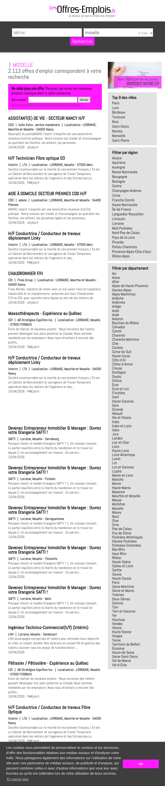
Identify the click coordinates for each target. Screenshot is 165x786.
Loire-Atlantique (123, 454)
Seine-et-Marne (123, 590)
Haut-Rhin (119, 553)
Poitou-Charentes (124, 247)
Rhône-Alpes (121, 256)
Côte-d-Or (119, 360)
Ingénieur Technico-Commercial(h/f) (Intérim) (48, 627)
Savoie (117, 574)
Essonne (118, 648)
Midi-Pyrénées (122, 228)
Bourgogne (119, 176)
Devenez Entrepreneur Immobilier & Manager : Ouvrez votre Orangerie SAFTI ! (54, 430)
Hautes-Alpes (121, 290)
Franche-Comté (123, 200)
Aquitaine (118, 162)
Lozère (117, 471)
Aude (115, 314)
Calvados (118, 327)
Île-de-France (121, 209)
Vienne (117, 627)
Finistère (118, 393)
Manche (117, 479)
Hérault (117, 413)
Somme (117, 603)
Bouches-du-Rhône (125, 323)
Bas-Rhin (118, 549)
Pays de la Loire (123, 237)
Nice (115, 121)
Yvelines (118, 594)
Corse (116, 195)
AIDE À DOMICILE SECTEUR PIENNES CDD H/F (47, 193)
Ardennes (118, 302)
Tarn (115, 607)
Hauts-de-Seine (123, 652)
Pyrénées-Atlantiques (127, 537)
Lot (114, 463)
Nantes (117, 131)
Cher (115, 343)
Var (114, 615)
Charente (118, 335)
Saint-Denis (120, 126)
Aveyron (117, 318)
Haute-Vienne (121, 631)
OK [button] (141, 764)
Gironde (117, 409)
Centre (117, 186)
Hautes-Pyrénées (124, 541)
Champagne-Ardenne (126, 190)
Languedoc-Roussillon (128, 214)
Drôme (117, 380)
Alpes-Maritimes (124, 294)
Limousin (118, 218)
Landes (117, 438)
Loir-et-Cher (120, 442)
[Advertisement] (55, 409)
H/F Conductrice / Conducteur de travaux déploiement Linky (44, 236)
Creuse (117, 368)
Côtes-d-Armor (122, 364)
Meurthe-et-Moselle (126, 496)
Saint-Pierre (120, 140)
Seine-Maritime (123, 586)
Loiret (116, 458)
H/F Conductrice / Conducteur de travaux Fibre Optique (49, 710)
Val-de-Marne (121, 660)
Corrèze (117, 347)
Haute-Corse (121, 356)
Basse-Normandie (125, 172)
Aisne (116, 277)
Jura (115, 434)
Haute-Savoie (121, 578)
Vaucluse (118, 619)
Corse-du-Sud (121, 351)
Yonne (116, 640)
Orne (115, 524)
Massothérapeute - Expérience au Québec (45, 313)
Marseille (118, 135)
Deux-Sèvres (121, 599)
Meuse (117, 500)
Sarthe (117, 570)
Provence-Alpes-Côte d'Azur (131, 251)
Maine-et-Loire (122, 475)
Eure (115, 384)
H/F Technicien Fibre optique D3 (36, 158)
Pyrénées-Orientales (126, 545)
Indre (115, 422)
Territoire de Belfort (126, 644)
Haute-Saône (121, 561)
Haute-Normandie (124, 204)
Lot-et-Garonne (123, 467)
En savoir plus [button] (18, 779)
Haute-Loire (120, 450)
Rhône (116, 557)
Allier (115, 281)
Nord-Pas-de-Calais (126, 232)
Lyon (115, 107)
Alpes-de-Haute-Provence (130, 285)
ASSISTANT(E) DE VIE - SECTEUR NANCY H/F (46, 118)
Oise (115, 520)
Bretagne (118, 181)
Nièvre (116, 512)
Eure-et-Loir (120, 388)
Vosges (117, 636)
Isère (115, 430)
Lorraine (118, 223)
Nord (115, 516)
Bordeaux (118, 112)
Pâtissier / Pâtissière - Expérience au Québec (48, 663)
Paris (115, 103)
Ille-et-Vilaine (121, 417)
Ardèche (118, 298)
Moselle (117, 508)
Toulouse (118, 117)
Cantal (116, 331)
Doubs (116, 376)
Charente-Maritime (125, 339)
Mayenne (118, 492)
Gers (115, 405)
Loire (115, 446)
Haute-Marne (121, 487)
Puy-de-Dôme (121, 533)
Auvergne (118, 167)
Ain (114, 273)
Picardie (118, 242)
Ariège (116, 306)
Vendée (117, 623)
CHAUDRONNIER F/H (25, 273)
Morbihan (118, 504)
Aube (115, 310)
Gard (115, 397)
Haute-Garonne (123, 401)
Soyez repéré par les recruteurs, (137, 81)
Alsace (117, 158)
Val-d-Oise (119, 665)
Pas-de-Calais (122, 528)
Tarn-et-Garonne (123, 611)
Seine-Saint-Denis (125, 656)
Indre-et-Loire (121, 426)
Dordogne (119, 372)
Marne (116, 483)
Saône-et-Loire (122, 566)
